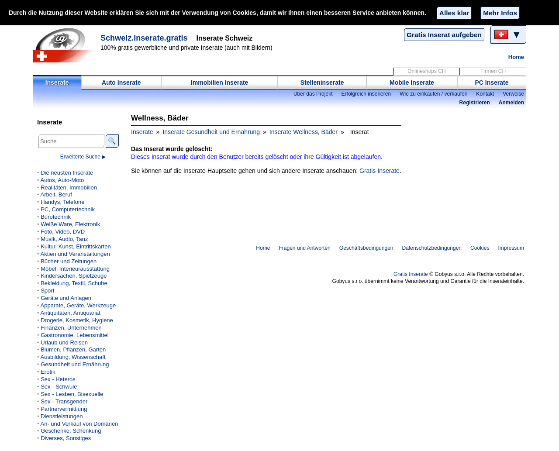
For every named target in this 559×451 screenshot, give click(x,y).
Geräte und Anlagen (66, 298)
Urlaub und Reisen (64, 342)
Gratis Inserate (379, 170)
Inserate (57, 82)
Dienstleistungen (62, 416)
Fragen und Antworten (304, 248)
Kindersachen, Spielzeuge (74, 275)
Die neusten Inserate (67, 172)
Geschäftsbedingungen (366, 248)
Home (516, 57)
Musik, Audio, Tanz (64, 239)
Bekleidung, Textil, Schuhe (74, 283)
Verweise (513, 94)
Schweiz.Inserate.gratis (144, 38)
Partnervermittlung (64, 409)
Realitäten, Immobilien (69, 187)
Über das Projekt (313, 94)
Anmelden (511, 103)
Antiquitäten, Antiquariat (70, 313)
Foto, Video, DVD (63, 231)
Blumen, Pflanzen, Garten (73, 349)
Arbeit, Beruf (56, 194)
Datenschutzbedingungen (432, 248)
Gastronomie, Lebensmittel (75, 335)
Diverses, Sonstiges (66, 438)
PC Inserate (491, 82)
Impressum (511, 248)
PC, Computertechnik (68, 209)
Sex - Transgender (64, 401)
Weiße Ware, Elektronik (70, 224)
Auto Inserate (121, 82)
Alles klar (454, 13)
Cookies (479, 248)
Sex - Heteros (58, 379)
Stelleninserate (322, 82)
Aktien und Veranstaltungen (75, 254)
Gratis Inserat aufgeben (444, 34)
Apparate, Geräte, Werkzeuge (78, 305)
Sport (47, 290)
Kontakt (485, 94)
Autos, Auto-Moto (62, 180)
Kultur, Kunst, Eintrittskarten (76, 246)
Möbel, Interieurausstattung (75, 268)
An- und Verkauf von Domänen (79, 423)
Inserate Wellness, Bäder (303, 131)
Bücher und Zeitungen (69, 261)
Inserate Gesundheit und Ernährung (211, 131)
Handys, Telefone (62, 202)
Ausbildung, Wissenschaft (72, 357)
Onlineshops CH (426, 71)
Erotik (48, 371)
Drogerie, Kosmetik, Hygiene (77, 320)
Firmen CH (493, 71)
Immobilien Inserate (219, 82)
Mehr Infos (500, 13)
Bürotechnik (56, 216)
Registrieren (474, 103)
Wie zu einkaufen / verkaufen (433, 94)
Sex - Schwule (59, 386)
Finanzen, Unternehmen (71, 327)
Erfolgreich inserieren (366, 94)
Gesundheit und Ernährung (75, 364)
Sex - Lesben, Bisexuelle (72, 394)
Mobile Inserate (412, 82)
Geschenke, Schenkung (71, 430)
